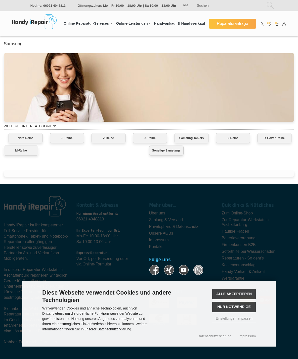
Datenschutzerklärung (214, 336)
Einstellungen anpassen (234, 318)
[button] (88, 23)
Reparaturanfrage (232, 23)
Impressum (247, 336)
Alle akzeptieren (234, 294)
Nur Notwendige (234, 307)
